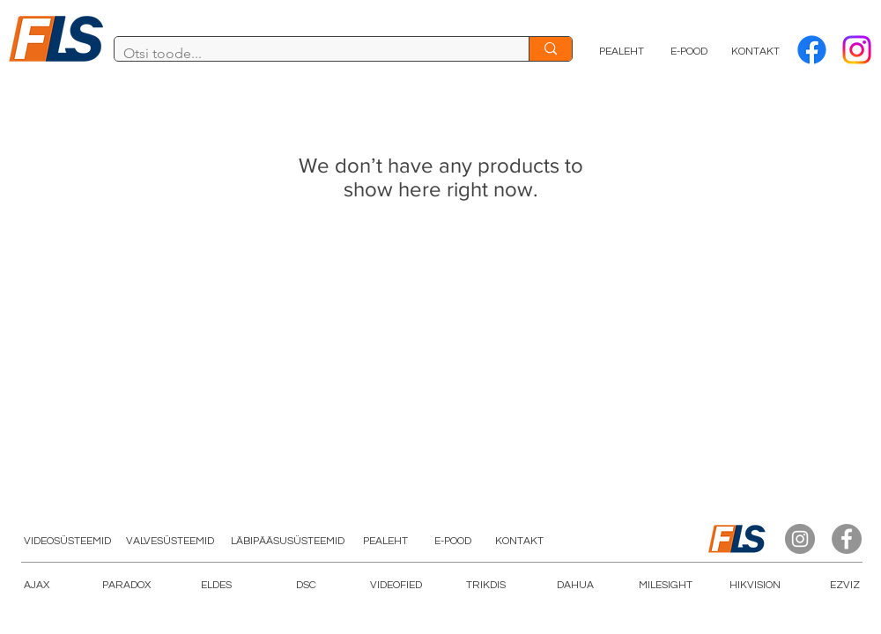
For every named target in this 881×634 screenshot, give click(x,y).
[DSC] (306, 585)
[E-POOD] (689, 52)
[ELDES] (216, 585)
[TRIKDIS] (485, 585)
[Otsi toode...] (307, 53)
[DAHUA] (575, 585)
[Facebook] (812, 50)
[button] (395, 585)
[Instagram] (800, 539)
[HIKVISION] (755, 585)
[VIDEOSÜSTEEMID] (67, 541)
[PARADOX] (126, 585)
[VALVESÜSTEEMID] (170, 541)
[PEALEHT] (621, 52)
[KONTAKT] (755, 52)
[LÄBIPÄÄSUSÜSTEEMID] (287, 541)
